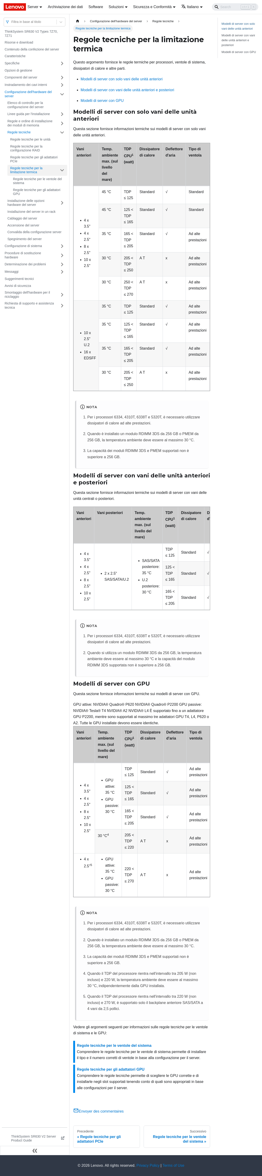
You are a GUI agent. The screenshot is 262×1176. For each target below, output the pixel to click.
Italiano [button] (190, 7)
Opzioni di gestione (18, 70)
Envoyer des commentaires (98, 1111)
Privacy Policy (148, 1165)
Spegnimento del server (24, 239)
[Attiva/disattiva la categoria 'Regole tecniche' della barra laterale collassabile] (62, 132)
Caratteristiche (15, 56)
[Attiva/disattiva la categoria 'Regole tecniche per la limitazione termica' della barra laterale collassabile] (62, 170)
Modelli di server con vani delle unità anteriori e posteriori (127, 90)
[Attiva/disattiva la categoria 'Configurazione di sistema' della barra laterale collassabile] (62, 246)
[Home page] (77, 21)
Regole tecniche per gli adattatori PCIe (34, 159)
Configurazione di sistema (23, 246)
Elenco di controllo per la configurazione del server (25, 105)
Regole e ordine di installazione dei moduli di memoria (30, 123)
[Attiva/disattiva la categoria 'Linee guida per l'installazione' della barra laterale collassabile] (62, 114)
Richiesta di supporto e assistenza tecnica (29, 305)
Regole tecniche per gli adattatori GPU (36, 192)
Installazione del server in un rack (31, 211)
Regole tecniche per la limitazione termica (26, 170)
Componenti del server (21, 77)
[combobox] (11, 22)
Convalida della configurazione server (34, 232)
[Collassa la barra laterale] (34, 1150)
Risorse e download (19, 42)
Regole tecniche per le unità (30, 139)
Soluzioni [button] (116, 7)
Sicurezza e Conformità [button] (152, 7)
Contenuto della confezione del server (32, 49)
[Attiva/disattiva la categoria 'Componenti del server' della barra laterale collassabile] (62, 77)
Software (95, 7)
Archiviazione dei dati (65, 7)
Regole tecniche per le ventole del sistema (37, 181)
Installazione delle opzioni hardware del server (25, 203)
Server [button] (33, 7)
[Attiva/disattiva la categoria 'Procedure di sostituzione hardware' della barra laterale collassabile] (62, 255)
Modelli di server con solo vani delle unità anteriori (122, 79)
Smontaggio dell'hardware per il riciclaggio (27, 294)
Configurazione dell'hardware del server (28, 94)
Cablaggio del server (22, 218)
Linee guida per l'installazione (28, 114)
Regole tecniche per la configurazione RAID (26, 148)
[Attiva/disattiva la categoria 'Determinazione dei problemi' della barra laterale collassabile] (62, 264)
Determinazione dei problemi (25, 264)
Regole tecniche (19, 132)
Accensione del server (23, 225)
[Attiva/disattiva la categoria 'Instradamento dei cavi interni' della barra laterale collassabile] (62, 85)
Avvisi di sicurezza (18, 286)
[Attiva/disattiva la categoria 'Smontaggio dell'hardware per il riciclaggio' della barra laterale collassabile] (62, 294)
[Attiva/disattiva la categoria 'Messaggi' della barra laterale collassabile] (62, 272)
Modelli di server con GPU (102, 101)
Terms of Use (173, 1165)
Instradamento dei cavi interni (26, 85)
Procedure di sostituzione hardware (23, 255)
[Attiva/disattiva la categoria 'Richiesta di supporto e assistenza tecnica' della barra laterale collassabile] (62, 305)
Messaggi (12, 271)
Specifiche (12, 63)
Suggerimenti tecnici (19, 279)
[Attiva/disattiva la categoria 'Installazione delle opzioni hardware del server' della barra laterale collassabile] (62, 203)
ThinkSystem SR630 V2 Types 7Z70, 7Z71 (31, 34)
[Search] (235, 7)
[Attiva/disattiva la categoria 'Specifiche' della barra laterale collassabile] (62, 63)
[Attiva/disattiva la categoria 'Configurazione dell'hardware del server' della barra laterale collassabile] (62, 94)
